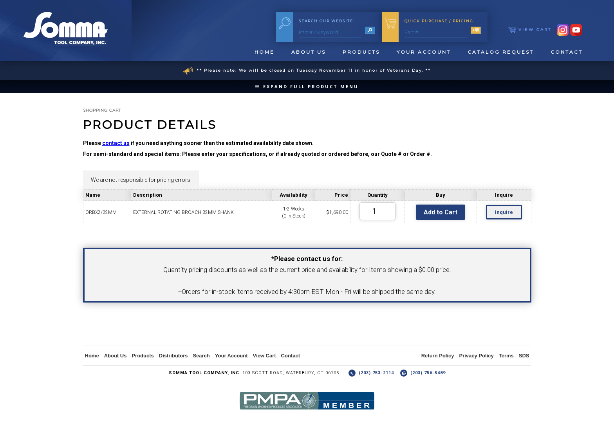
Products (361, 52)
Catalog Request (501, 52)
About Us (308, 52)
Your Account (424, 52)
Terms (506, 356)
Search (201, 356)
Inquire (504, 212)
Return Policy (437, 356)
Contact (567, 52)
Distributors (173, 356)
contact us (116, 143)
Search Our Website (326, 21)
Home (264, 52)
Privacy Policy (476, 356)
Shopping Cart (102, 110)
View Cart (529, 29)
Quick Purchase (439, 21)
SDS (524, 356)
